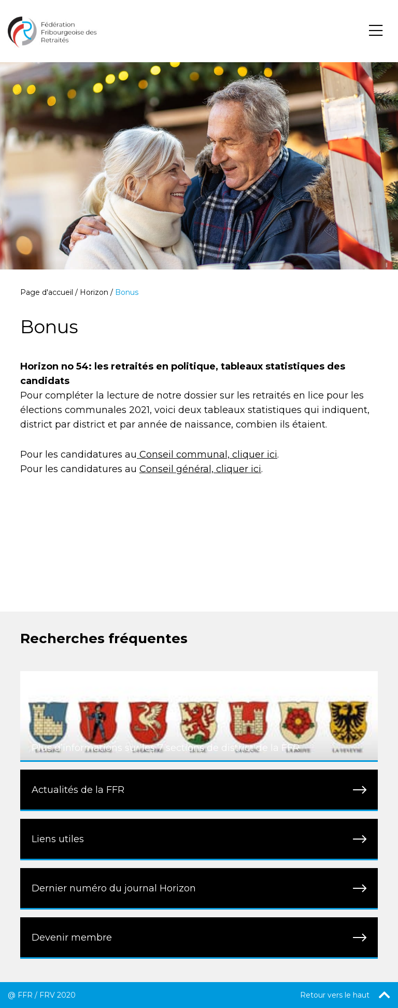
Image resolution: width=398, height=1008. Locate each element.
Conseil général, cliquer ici (200, 469)
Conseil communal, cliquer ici (207, 454)
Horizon (94, 292)
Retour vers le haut (345, 995)
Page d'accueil (46, 292)
